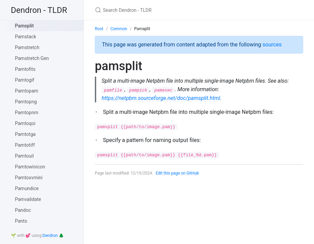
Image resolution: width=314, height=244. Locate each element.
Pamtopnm (26, 112)
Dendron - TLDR (39, 10)
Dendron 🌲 (53, 235)
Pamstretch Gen (32, 58)
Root (99, 28)
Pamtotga (25, 134)
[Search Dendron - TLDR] (175, 10)
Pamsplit (24, 25)
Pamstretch (27, 47)
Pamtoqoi (25, 123)
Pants (21, 221)
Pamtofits (25, 69)
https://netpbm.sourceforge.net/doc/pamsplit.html (161, 98)
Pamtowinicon (30, 166)
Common (118, 28)
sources (272, 44)
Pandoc (23, 210)
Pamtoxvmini (28, 177)
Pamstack (25, 36)
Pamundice (27, 188)
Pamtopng (26, 101)
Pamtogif (24, 80)
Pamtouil (24, 156)
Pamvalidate (28, 199)
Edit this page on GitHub (178, 173)
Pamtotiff (25, 145)
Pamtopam (26, 91)
